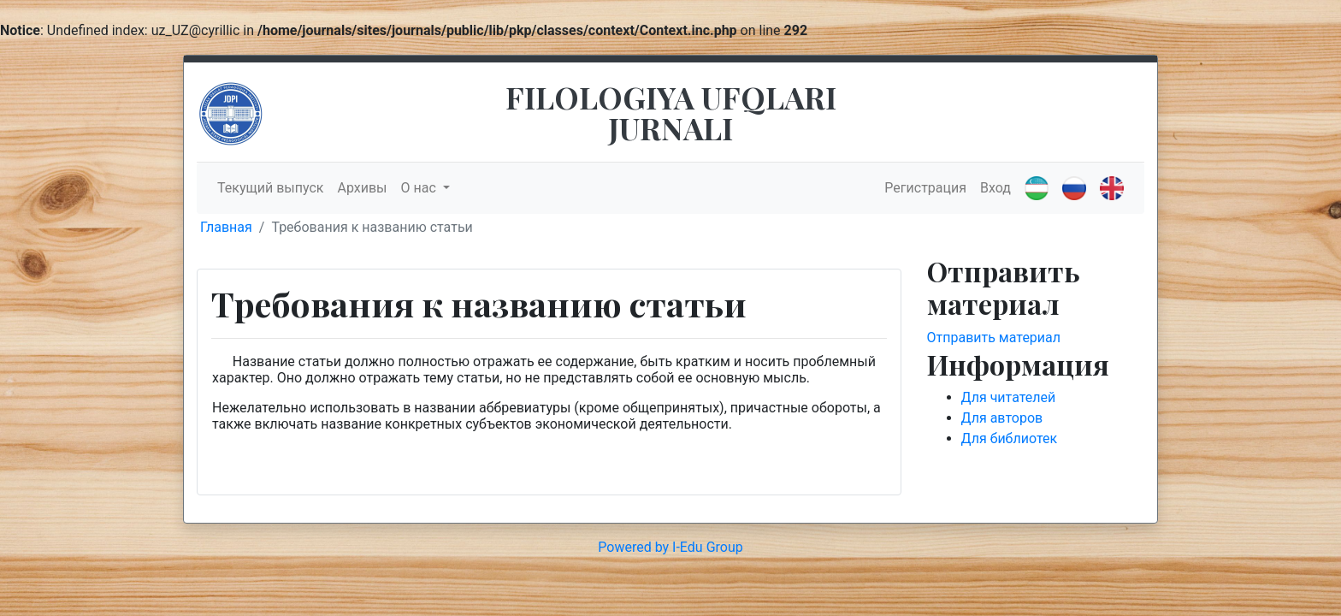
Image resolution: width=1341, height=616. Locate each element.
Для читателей (1008, 397)
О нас (420, 188)
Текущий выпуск (270, 188)
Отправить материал (994, 337)
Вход (995, 188)
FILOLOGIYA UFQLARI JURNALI (670, 112)
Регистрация (925, 188)
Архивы (362, 188)
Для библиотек (1009, 438)
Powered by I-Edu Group (670, 547)
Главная (226, 227)
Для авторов (1002, 418)
